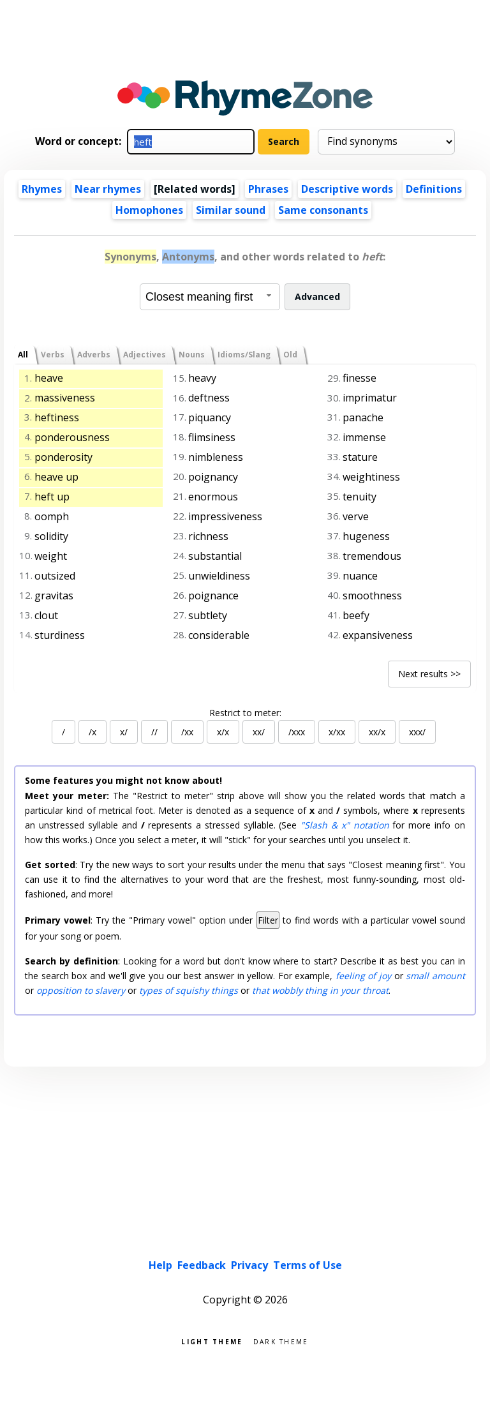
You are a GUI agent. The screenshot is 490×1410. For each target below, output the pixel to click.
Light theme (211, 1341)
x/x (223, 732)
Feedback (201, 1265)
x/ (124, 732)
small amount (435, 976)
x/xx (337, 732)
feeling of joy (363, 976)
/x (92, 732)
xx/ (259, 732)
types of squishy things (188, 990)
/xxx (296, 732)
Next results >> (429, 674)
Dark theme (281, 1341)
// (154, 732)
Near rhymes (108, 189)
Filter (268, 920)
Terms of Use (307, 1265)
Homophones (149, 210)
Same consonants (323, 210)
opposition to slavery (80, 990)
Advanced (317, 296)
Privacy (249, 1265)
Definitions (434, 189)
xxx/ (417, 732)
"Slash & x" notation (345, 825)
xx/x (377, 732)
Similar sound (230, 210)
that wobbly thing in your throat (320, 990)
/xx (187, 732)
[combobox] (210, 296)
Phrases (268, 189)
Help (160, 1265)
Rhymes (42, 189)
